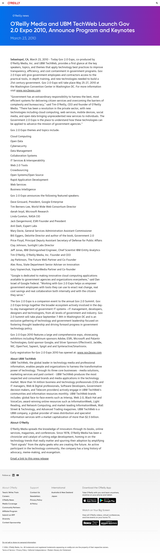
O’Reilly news (21, 15)
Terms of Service (8, 550)
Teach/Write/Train (10, 492)
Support (34, 487)
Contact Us (35, 492)
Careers (5, 496)
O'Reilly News (8, 500)
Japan (54, 496)
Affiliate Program (9, 511)
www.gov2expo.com (28, 90)
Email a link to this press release (29, 458)
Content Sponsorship (11, 522)
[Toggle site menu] (3, 3)
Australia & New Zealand (62, 492)
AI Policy (33, 503)
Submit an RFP (8, 515)
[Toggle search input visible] (157, 3)
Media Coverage (9, 503)
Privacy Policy (36, 500)
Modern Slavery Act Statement (59, 550)
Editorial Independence (37, 550)
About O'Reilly (9, 487)
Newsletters (35, 496)
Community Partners (11, 507)
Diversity (6, 519)
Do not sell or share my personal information (19, 542)
